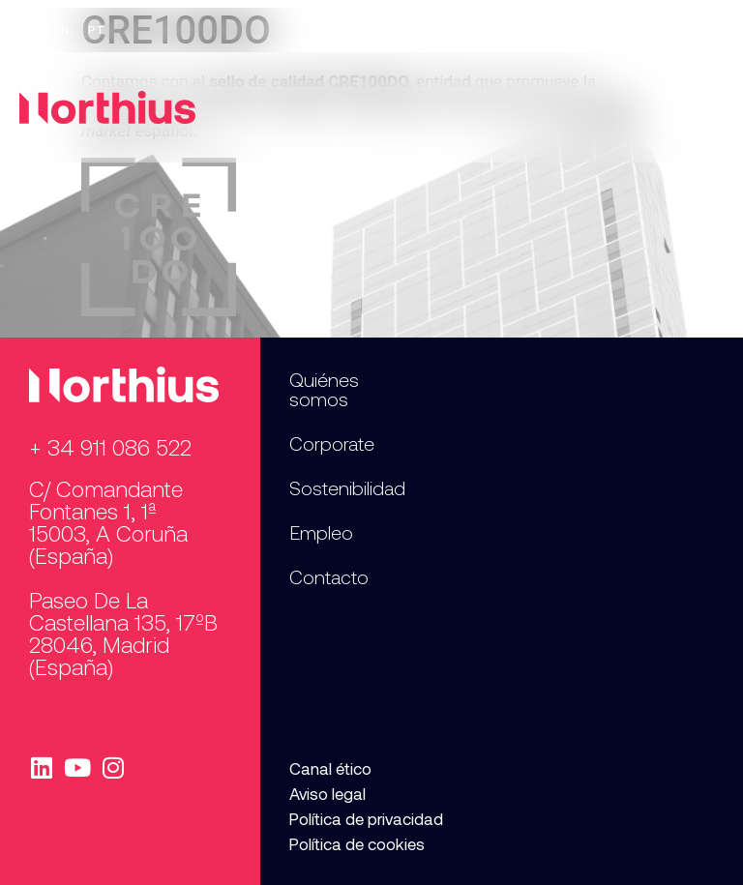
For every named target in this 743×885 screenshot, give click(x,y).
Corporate (331, 443)
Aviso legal (327, 793)
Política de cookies (357, 843)
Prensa (507, 30)
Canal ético (330, 768)
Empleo (588, 30)
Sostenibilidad (347, 487)
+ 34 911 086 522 (110, 446)
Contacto (677, 30)
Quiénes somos (324, 389)
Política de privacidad (366, 818)
